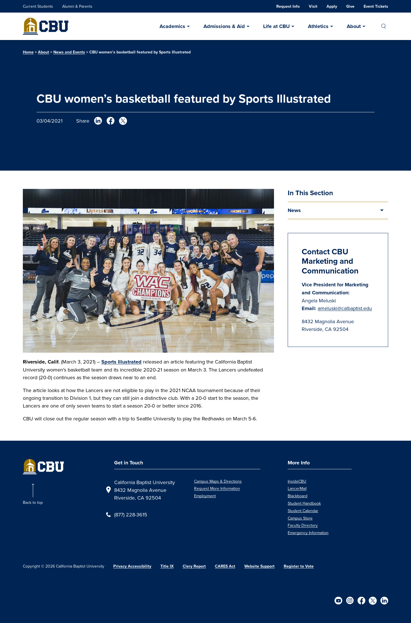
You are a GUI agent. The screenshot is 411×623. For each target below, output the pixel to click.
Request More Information (217, 488)
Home (28, 52)
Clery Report (194, 566)
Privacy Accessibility (132, 566)
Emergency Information (308, 533)
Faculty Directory (303, 525)
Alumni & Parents (77, 6)
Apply (332, 6)
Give (350, 6)
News (294, 210)
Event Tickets (376, 6)
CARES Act (225, 566)
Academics (172, 26)
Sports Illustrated (121, 362)
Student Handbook (304, 503)
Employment (205, 496)
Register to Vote (299, 566)
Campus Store (300, 518)
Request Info (288, 6)
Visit (313, 6)
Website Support (259, 566)
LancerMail (297, 488)
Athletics (318, 26)
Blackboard (297, 496)
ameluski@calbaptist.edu (345, 308)
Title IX (167, 566)
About (354, 26)
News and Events (69, 52)
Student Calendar (303, 511)
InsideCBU (297, 481)
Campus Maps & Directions (218, 481)
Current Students (38, 6)
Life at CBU (276, 26)
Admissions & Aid (224, 26)
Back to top (33, 502)
